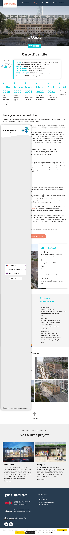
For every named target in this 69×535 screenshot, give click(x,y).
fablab (13, 208)
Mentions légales (43, 505)
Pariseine (26, 3)
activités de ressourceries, (28, 208)
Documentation (58, 3)
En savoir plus (8, 481)
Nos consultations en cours (46, 502)
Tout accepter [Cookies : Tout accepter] (61, 530)
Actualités (46, 3)
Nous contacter (42, 494)
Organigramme (42, 500)
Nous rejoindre (42, 497)
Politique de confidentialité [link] (45, 533)
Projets (36, 3)
